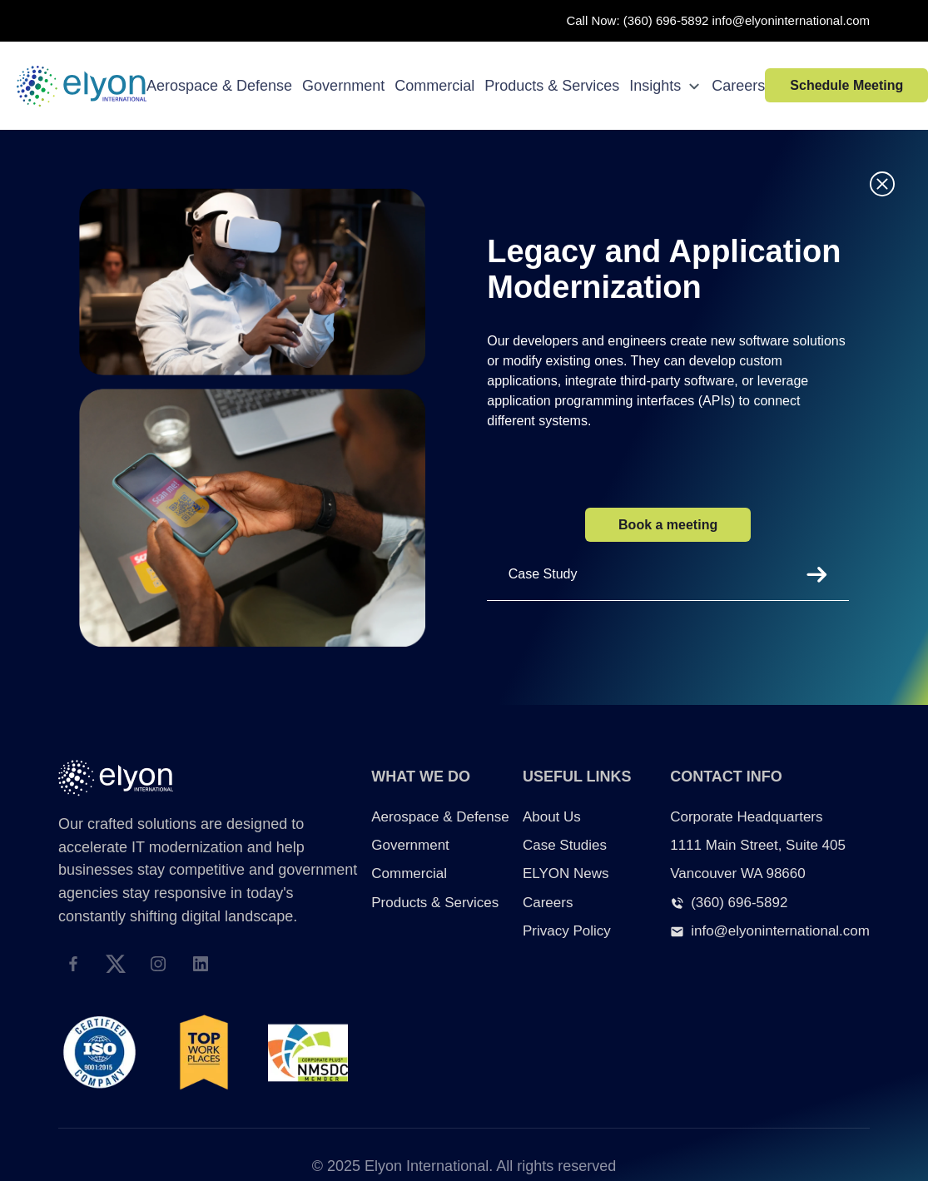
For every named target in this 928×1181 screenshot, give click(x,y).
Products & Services (551, 85)
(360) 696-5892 (666, 20)
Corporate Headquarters (746, 817)
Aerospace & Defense (219, 85)
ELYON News (566, 873)
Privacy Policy (567, 931)
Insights (665, 85)
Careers (738, 85)
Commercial (434, 85)
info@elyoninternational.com (791, 20)
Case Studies (565, 845)
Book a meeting (667, 525)
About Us (552, 817)
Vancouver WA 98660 (738, 873)
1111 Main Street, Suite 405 (758, 845)
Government (343, 85)
